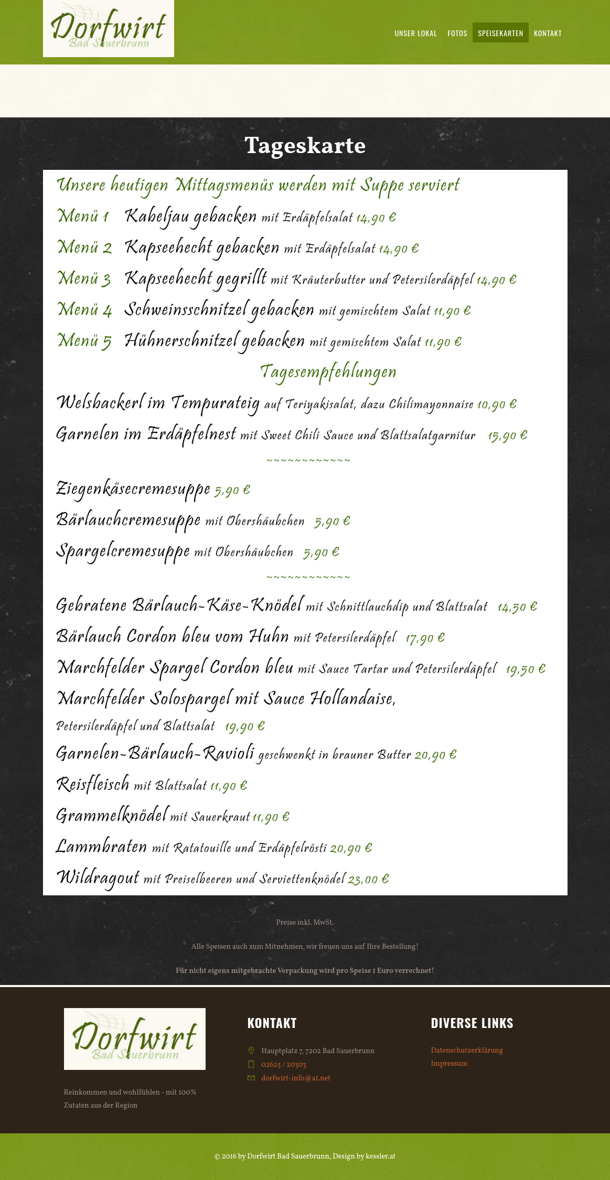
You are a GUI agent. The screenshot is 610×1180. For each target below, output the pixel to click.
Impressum (449, 1064)
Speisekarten (500, 32)
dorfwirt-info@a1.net (295, 1079)
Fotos (458, 32)
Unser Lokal (415, 32)
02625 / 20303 (283, 1065)
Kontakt (548, 32)
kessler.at (380, 1157)
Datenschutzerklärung (467, 1051)
